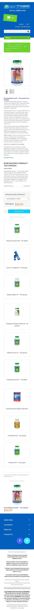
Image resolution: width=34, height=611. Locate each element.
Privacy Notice (20, 608)
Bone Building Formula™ (15, 194)
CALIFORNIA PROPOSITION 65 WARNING (17, 591)
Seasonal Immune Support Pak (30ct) (17, 408)
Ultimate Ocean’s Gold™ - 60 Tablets (17, 241)
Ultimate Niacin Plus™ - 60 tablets (17, 379)
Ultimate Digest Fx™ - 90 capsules (17, 294)
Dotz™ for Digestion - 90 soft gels (17, 267)
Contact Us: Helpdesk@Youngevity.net (17, 552)
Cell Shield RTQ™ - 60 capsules (17, 435)
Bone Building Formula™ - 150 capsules (16, 507)
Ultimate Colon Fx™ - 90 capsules (17, 352)
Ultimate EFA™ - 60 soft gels (17, 462)
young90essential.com (20, 604)
